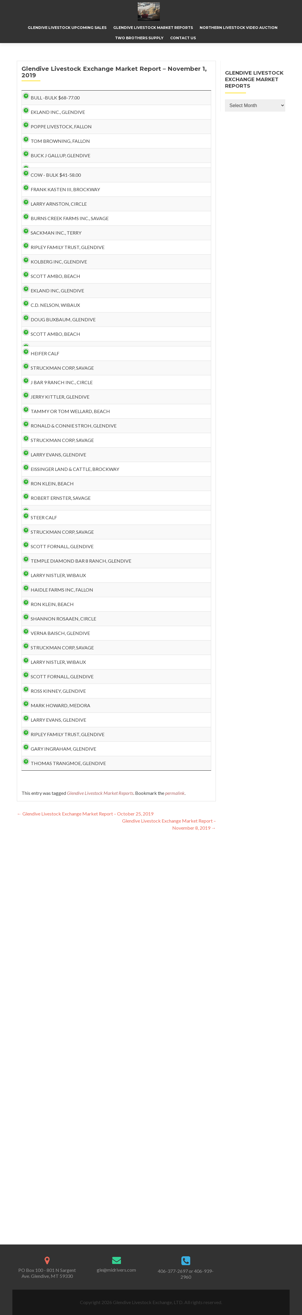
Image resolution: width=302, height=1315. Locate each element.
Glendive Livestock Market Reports (153, 27)
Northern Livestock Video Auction (239, 27)
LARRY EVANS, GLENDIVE (52, 662)
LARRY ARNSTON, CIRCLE (53, 260)
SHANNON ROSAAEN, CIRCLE (57, 920)
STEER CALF (38, 763)
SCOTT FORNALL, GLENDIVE (56, 801)
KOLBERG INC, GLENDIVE (53, 356)
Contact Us (183, 38)
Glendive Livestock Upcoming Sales (67, 27)
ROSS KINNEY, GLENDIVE (52, 1040)
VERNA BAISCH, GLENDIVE (54, 944)
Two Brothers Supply (139, 38)
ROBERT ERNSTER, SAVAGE (55, 734)
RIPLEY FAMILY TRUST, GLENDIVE (62, 332)
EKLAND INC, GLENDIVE (51, 404)
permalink (175, 1199)
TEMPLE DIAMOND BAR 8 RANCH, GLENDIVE (63, 829)
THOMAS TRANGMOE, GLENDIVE (62, 1159)
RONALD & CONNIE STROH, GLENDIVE (55, 619)
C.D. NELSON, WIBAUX (49, 427)
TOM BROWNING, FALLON (54, 169)
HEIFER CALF (39, 504)
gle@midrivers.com (116, 1270)
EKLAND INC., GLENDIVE (52, 121)
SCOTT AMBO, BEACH (49, 380)
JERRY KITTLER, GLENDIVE (54, 566)
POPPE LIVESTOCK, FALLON (55, 145)
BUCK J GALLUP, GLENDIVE (54, 193)
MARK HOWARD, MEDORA (54, 1064)
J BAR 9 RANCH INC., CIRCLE (56, 543)
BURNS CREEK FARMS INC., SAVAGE (64, 284)
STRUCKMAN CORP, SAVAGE (56, 519)
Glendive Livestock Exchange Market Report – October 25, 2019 (85, 1219)
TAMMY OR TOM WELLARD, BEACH (64, 590)
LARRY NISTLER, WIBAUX (52, 849)
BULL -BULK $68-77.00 (49, 97)
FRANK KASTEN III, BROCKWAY (59, 236)
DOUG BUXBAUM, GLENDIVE (57, 451)
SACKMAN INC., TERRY (50, 308)
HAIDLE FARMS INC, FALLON (56, 873)
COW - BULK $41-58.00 (50, 222)
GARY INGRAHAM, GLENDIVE (57, 1136)
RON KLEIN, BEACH (46, 710)
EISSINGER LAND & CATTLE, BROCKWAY (55, 690)
